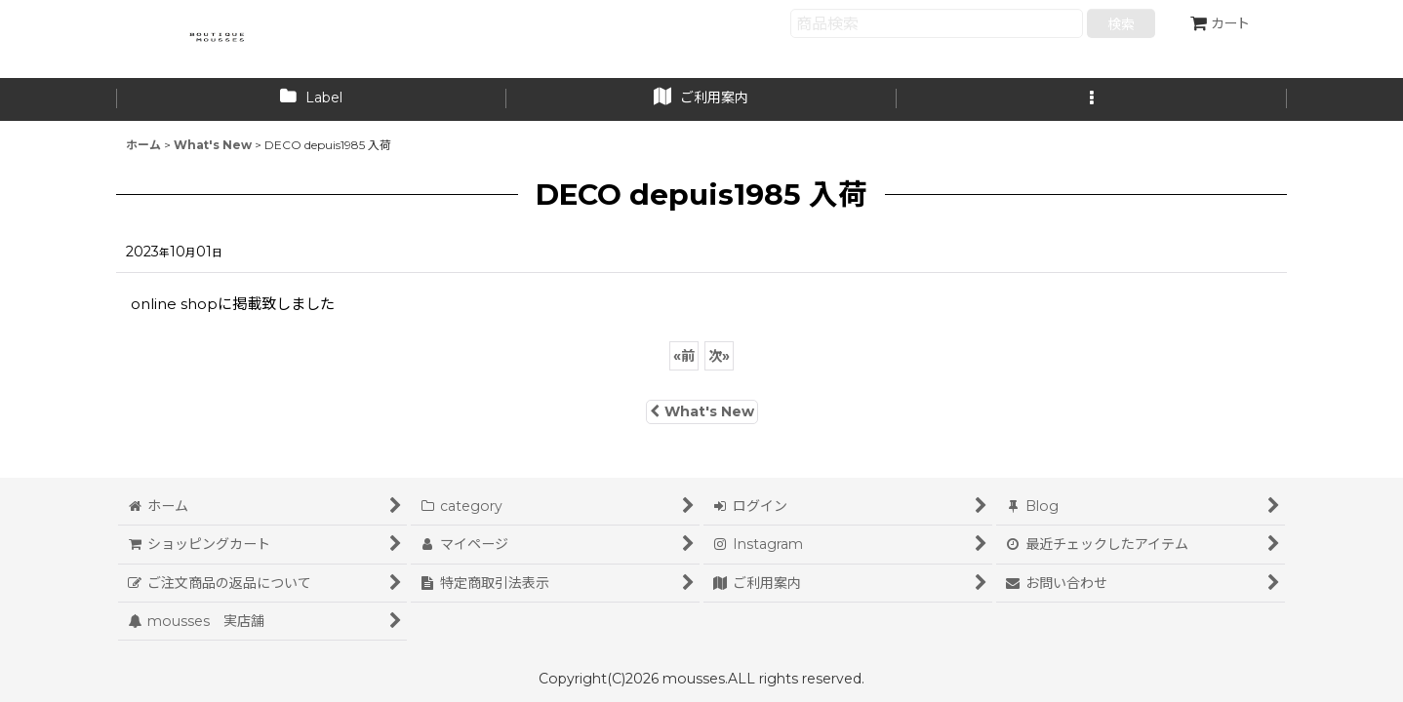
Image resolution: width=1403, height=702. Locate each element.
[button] (1092, 99)
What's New (702, 411)
